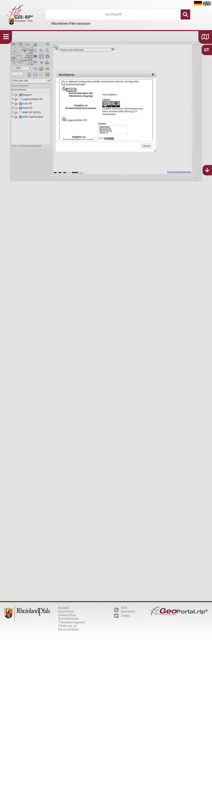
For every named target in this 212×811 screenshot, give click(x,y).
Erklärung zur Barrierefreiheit (68, 627)
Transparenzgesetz (71, 622)
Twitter (122, 615)
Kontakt (63, 608)
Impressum (66, 611)
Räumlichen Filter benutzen (71, 23)
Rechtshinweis (68, 618)
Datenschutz (67, 615)
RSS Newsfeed (124, 609)
